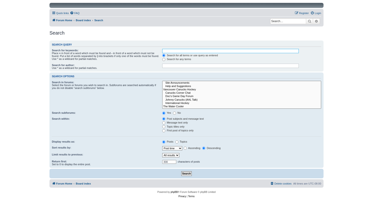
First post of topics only (178, 130)
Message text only (175, 122)
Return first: (59, 161)
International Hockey (242, 103)
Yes (166, 112)
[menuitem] (74, 13)
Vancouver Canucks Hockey (242, 89)
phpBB (174, 192)
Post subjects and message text (183, 118)
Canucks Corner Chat (242, 93)
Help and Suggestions (242, 86)
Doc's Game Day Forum (242, 96)
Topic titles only (173, 126)
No (177, 112)
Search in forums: (63, 82)
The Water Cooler (242, 106)
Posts (167, 141)
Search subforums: (64, 112)
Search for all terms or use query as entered (190, 55)
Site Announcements (242, 83)
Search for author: (63, 65)
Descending (211, 148)
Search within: (61, 118)
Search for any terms (176, 59)
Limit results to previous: (67, 154)
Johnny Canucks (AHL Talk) (242, 100)
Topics (181, 141)
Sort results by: (61, 147)
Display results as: (63, 141)
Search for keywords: (65, 50)
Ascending (192, 148)
